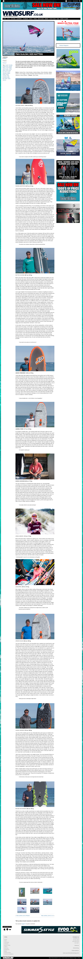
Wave (79, 957)
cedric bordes (5, 69)
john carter (8, 70)
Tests (8, 18)
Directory (6, 948)
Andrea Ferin (5, 66)
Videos (30, 18)
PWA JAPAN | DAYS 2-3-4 (47, 915)
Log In (69, 1)
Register (75, 1)
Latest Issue (53, 18)
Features (13, 18)
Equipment (19, 18)
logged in (24, 923)
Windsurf (4, 62)
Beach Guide (41, 18)
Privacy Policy (7, 952)
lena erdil (5, 71)
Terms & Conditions (8, 954)
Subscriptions (75, 950)
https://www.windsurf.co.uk (54, 957)
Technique (25, 18)
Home (4, 18)
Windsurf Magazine (63, 45)
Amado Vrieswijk (8, 65)
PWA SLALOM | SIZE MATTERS (29, 54)
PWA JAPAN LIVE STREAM (23, 915)
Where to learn (64, 18)
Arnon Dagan (9, 67)
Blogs (5, 951)
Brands (46, 18)
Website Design (73, 957)
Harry (5, 58)
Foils (58, 18)
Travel (35, 18)
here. (56, 1)
